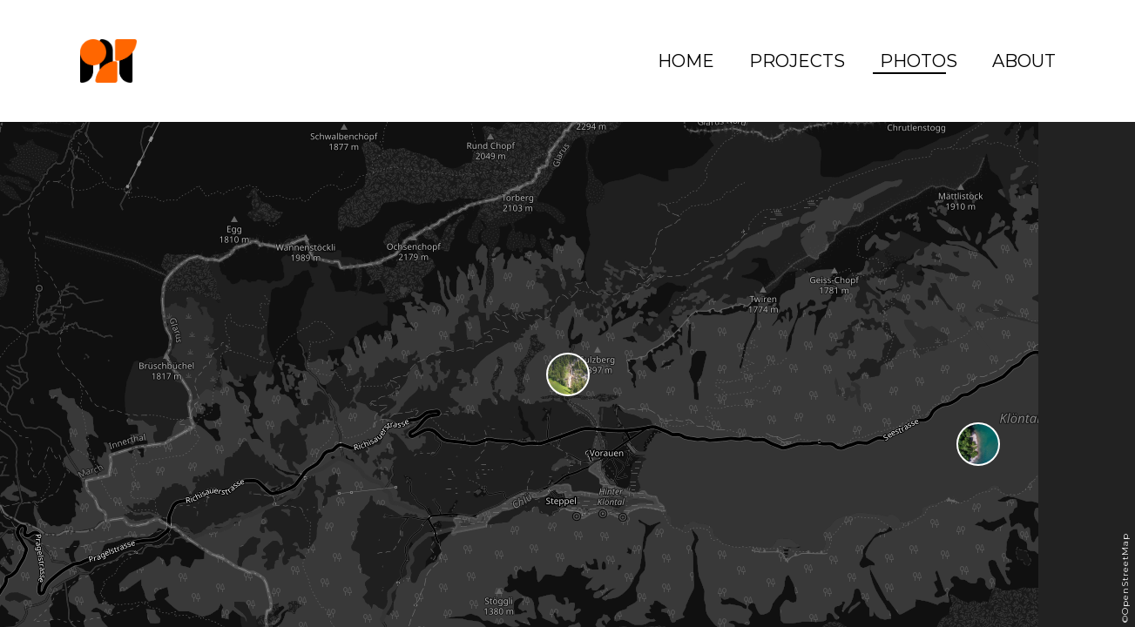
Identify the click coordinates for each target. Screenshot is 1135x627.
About (1024, 61)
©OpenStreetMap (1125, 578)
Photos (918, 61)
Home (686, 61)
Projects (797, 61)
